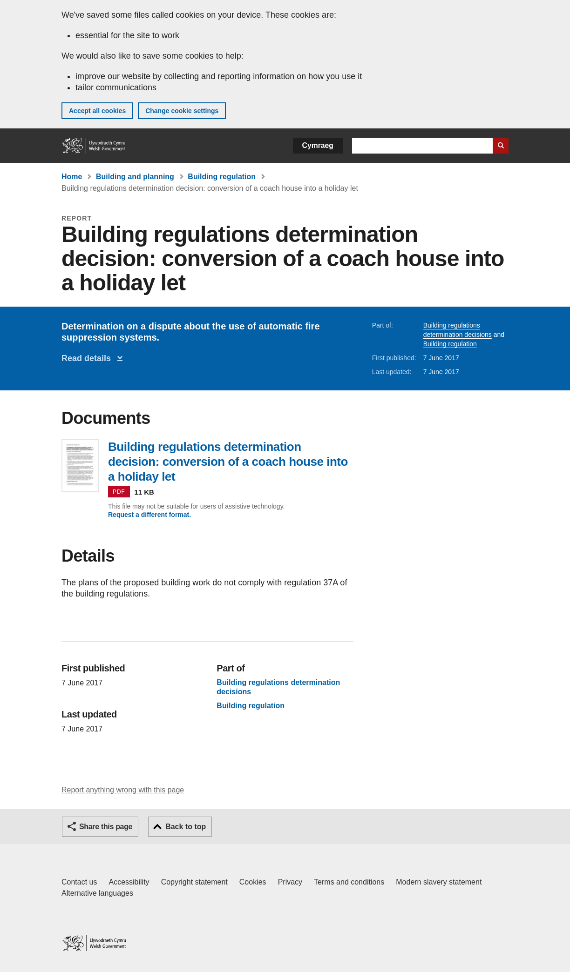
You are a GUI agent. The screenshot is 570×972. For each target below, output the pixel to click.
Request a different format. (149, 514)
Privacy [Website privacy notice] (290, 882)
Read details (88, 358)
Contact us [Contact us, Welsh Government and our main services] (79, 882)
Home (71, 177)
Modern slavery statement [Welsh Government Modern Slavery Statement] (439, 882)
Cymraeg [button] (317, 145)
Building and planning (135, 177)
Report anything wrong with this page (122, 790)
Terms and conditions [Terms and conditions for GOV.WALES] (349, 882)
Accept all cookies (97, 110)
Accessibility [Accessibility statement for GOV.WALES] (129, 882)
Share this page (105, 827)
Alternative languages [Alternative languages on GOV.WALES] (97, 893)
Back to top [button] (185, 827)
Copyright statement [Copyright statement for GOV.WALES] (194, 882)
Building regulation (222, 177)
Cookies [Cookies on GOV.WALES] (252, 882)
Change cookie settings (181, 110)
